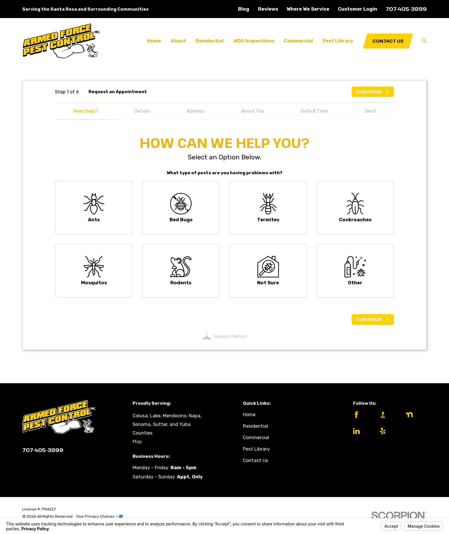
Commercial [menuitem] (298, 41)
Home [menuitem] (154, 41)
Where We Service (308, 9)
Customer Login (357, 9)
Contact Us (388, 41)
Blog (243, 9)
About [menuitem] (178, 41)
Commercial (256, 437)
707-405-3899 (406, 8)
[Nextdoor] (414, 414)
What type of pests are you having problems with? (224, 172)
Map (137, 441)
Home (249, 414)
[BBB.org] (387, 414)
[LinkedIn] (361, 431)
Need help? (85, 111)
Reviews (268, 9)
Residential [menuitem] (210, 41)
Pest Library (256, 449)
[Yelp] (387, 431)
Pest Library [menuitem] (338, 41)
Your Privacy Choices (99, 516)
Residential (255, 426)
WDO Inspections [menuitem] (253, 41)
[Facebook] (361, 414)
